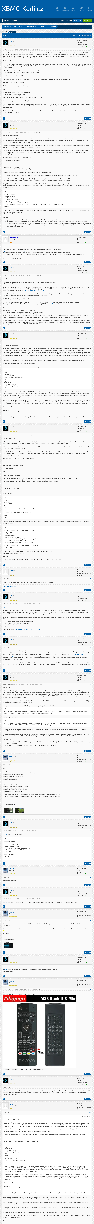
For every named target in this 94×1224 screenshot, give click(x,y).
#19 (90, 1112)
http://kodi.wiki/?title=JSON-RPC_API (34, 290)
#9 (90, 647)
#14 (90, 898)
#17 (90, 989)
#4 (90, 275)
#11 (90, 764)
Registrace (87, 20)
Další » (13, 31)
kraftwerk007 (41, 245)
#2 (90, 132)
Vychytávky (52, 26)
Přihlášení (77, 20)
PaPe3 (12, 570)
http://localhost (50, 304)
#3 (90, 245)
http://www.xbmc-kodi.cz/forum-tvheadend (28, 629)
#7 (90, 578)
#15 (90, 920)
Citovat (88, 118)
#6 (90, 435)
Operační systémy (31, 26)
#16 (90, 966)
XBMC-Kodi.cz (22, 8)
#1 (90, 49)
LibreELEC (43, 26)
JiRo (11, 41)
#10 (90, 684)
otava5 (11, 756)
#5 (90, 341)
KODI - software (18, 26)
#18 (90, 1087)
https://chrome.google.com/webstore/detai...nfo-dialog (18, 251)
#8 (90, 603)
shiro (11, 1104)
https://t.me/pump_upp (9, 586)
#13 (90, 877)
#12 (90, 830)
